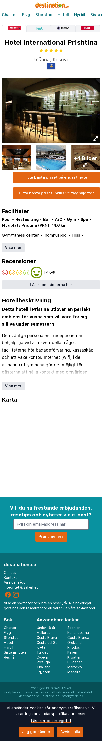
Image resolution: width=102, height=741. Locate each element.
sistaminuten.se (37, 692)
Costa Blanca (78, 638)
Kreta (41, 647)
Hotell (63, 14)
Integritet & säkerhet (21, 587)
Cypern (42, 657)
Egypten (43, 672)
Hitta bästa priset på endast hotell (56, 177)
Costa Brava (47, 638)
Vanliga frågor (15, 582)
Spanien (73, 628)
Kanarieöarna (78, 633)
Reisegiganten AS (56, 688)
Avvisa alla (70, 731)
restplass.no (13, 692)
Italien (72, 652)
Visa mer (13, 247)
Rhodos (73, 647)
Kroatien (74, 657)
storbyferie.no (72, 696)
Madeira (73, 672)
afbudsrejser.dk (63, 692)
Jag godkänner (36, 731)
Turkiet (42, 652)
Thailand (43, 667)
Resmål (9, 657)
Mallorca (43, 633)
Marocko (74, 667)
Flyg (26, 14)
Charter (9, 14)
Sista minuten (15, 652)
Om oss (10, 573)
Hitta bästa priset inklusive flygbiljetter (56, 193)
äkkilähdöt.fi (86, 692)
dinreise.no (51, 696)
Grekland (74, 642)
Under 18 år (46, 628)
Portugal (44, 662)
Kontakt (10, 578)
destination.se (29, 696)
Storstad (43, 14)
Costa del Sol (47, 642)
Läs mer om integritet (51, 720)
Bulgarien (74, 662)
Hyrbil (79, 14)
